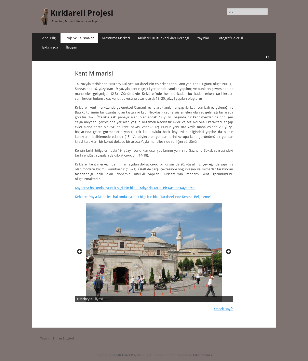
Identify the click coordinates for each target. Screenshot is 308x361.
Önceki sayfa (223, 309)
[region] (154, 252)
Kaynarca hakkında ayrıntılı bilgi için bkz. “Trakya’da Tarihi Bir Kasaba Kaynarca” (135, 188)
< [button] (80, 252)
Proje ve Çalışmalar (79, 38)
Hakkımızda (49, 47)
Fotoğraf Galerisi (230, 38)
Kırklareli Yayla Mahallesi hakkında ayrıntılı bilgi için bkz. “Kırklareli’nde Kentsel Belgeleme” (143, 197)
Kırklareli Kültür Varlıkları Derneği (163, 38)
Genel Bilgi (48, 38)
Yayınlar (203, 38)
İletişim (71, 47)
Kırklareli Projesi (82, 13)
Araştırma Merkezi (116, 38)
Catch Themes (202, 355)
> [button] (228, 252)
